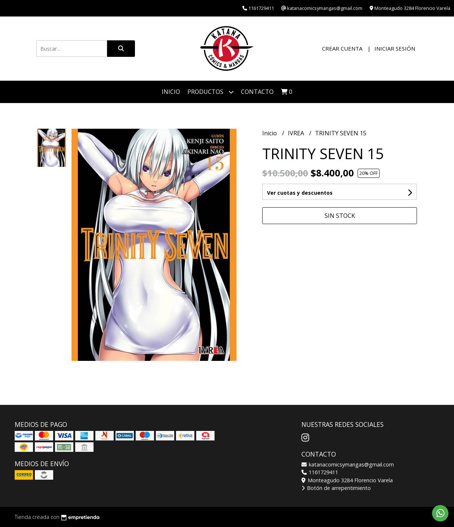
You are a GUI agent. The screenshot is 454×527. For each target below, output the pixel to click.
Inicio (171, 92)
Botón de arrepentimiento (336, 487)
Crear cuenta (342, 48)
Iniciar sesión (394, 48)
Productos (210, 92)
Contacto (257, 92)
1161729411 (319, 472)
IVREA (296, 133)
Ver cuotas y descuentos (300, 192)
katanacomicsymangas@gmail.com (347, 464)
